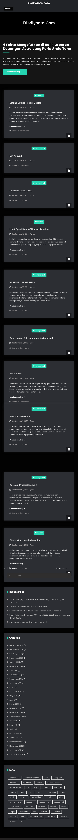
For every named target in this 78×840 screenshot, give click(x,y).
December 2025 (16, 645)
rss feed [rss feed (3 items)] (41, 807)
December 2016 (16, 679)
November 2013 (16, 712)
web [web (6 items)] (22, 816)
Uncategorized (39, 148)
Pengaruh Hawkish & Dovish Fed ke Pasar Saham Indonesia (35, 611)
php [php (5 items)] (61, 797)
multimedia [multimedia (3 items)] (51, 792)
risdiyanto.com (39, 3)
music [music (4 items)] (63, 792)
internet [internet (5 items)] (46, 787)
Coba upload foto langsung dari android (31, 328)
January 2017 (15, 675)
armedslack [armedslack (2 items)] (14, 778)
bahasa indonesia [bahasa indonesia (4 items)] (32, 778)
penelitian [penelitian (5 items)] (50, 797)
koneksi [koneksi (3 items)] (13, 792)
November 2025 (16, 649)
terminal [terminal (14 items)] (56, 812)
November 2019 (16, 666)
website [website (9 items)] (64, 816)
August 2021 (14, 662)
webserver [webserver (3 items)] (51, 816)
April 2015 (13, 700)
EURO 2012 (15, 156)
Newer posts (61, 568)
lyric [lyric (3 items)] (39, 792)
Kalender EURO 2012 (20, 190)
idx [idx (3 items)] (28, 787)
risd (33, 107)
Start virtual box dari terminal (25, 520)
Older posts (11, 568)
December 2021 (16, 658)
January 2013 (15, 737)
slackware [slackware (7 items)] (24, 812)
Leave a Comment (20, 131)
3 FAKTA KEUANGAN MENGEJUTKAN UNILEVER (28, 606)
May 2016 (13, 687)
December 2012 (16, 742)
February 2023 (15, 654)
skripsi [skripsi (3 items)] (12, 812)
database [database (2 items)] (27, 782)
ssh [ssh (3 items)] (34, 812)
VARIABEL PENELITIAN (22, 275)
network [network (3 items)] (23, 797)
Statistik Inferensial (19, 416)
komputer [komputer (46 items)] (58, 787)
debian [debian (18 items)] (39, 782)
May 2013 (13, 725)
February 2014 (15, 708)
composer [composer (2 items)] (57, 778)
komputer (39, 95)
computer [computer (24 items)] (14, 782)
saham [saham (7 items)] (53, 807)
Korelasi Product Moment (23, 469)
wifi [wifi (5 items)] (22, 821)
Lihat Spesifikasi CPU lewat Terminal (29, 225)
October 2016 (15, 683)
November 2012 (16, 746)
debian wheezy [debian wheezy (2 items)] (53, 782)
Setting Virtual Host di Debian (25, 103)
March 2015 (14, 704)
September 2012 (16, 754)
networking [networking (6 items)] (36, 797)
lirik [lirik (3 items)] (31, 792)
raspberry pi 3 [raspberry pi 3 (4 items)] (15, 807)
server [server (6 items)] (63, 807)
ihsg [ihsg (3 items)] (35, 787)
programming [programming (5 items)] (15, 802)
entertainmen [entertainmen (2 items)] (15, 787)
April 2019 (13, 670)
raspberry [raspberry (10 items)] (30, 802)
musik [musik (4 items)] (12, 797)
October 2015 (15, 691)
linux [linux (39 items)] (23, 792)
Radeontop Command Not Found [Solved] (28, 622)
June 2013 (13, 721)
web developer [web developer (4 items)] (36, 816)
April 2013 (13, 729)
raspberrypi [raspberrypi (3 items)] (59, 802)
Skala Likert (15, 363)
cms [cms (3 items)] (46, 778)
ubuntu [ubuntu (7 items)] (13, 816)
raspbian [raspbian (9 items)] (29, 807)
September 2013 (16, 716)
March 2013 (14, 733)
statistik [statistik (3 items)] (44, 812)
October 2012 (15, 750)
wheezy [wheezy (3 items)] (13, 821)
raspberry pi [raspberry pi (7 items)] (44, 802)
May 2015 (13, 695)
